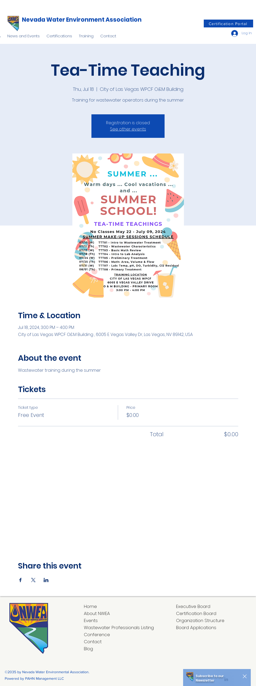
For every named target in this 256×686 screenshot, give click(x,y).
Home (90, 606)
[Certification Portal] (228, 23)
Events (91, 620)
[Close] (244, 676)
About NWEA (97, 613)
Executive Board (193, 606)
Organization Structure (200, 620)
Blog (88, 649)
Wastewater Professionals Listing (119, 627)
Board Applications (196, 627)
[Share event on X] (33, 580)
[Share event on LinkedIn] (46, 580)
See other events (128, 129)
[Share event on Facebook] (20, 580)
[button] (23, 34)
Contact (93, 641)
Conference (97, 634)
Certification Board (196, 613)
